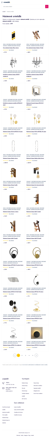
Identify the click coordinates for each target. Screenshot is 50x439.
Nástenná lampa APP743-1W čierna (34, 291)
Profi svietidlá (4, 415)
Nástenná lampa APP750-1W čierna (11, 318)
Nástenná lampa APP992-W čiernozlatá (35, 345)
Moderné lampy (5, 417)
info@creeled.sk (9, 391)
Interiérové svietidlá (6, 412)
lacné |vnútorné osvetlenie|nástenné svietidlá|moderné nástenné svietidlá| (35, 364)
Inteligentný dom (37, 390)
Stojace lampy (36, 383)
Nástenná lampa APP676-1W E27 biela (12, 291)
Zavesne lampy (24, 385)
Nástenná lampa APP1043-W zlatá (34, 265)
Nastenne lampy (25, 383)
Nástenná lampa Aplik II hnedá (10, 238)
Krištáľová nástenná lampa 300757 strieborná (11, 75)
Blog (29, 435)
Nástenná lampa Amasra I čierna (10, 211)
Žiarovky (23, 388)
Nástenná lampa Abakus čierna (10, 158)
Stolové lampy (24, 390)
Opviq (4, 44)
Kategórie (26, 435)
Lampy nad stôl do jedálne (19, 409)
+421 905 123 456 (10, 384)
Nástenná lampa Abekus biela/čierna (35, 158)
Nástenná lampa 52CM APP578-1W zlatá (12, 131)
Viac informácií (11, 50)
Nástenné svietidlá (10, 11)
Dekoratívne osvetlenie (38, 385)
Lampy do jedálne (17, 407)
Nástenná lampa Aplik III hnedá (33, 238)
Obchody (18, 435)
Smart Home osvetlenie (38, 393)
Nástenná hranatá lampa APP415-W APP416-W (34, 104)
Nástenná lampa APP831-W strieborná (12, 345)
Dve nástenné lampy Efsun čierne (11, 48)
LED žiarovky (24, 398)
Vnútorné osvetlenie (11, 44)
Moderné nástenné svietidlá (13, 45)
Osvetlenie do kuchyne (18, 412)
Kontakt (32, 435)
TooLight (5, 71)
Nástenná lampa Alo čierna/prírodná (35, 185)
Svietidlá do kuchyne (18, 415)
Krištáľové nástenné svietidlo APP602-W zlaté (12, 104)
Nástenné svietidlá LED (12, 263)
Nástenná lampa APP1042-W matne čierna (13, 265)
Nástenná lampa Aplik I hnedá (33, 211)
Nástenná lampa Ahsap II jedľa (10, 185)
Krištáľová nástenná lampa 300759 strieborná (34, 75)
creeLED (7, 2)
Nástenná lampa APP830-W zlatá (34, 318)
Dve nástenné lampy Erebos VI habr (34, 48)
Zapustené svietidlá (37, 388)
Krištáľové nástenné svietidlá (14, 72)
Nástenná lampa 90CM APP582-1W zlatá (36, 131)
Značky (22, 435)
